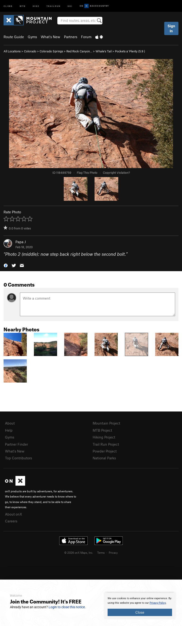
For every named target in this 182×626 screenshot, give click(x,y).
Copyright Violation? (116, 172)
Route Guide (14, 37)
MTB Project (102, 430)
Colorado (30, 51)
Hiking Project (104, 437)
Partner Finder (16, 444)
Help (9, 430)
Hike (36, 5)
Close (139, 612)
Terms (101, 552)
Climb (8, 5)
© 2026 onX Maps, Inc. (78, 552)
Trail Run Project (106, 444)
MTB (23, 5)
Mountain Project (106, 423)
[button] (6, 265)
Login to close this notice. (67, 607)
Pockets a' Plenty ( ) (130, 51)
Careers (11, 521)
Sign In (171, 28)
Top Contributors (18, 458)
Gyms (32, 37)
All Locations (12, 51)
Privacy (113, 552)
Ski (70, 5)
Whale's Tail (104, 51)
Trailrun (53, 5)
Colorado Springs (51, 51)
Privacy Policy (158, 602)
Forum (86, 37)
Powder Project (105, 451)
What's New (50, 37)
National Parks (104, 458)
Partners (70, 37)
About (10, 423)
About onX (13, 514)
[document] (140, 606)
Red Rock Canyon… (79, 51)
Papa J (20, 242)
